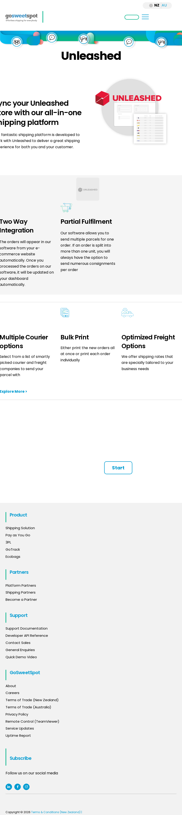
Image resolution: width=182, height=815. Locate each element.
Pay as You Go (18, 535)
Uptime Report (18, 735)
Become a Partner (21, 599)
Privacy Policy (17, 714)
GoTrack (13, 549)
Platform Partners (21, 585)
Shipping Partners (21, 592)
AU (164, 5)
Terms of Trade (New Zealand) (32, 699)
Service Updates (20, 728)
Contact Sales (18, 642)
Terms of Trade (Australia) (28, 707)
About (11, 685)
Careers (12, 692)
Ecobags (13, 556)
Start (118, 468)
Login (131, 17)
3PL (8, 542)
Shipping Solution (20, 527)
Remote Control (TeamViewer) (32, 721)
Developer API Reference (27, 635)
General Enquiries (21, 649)
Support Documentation (27, 628)
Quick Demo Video (21, 657)
